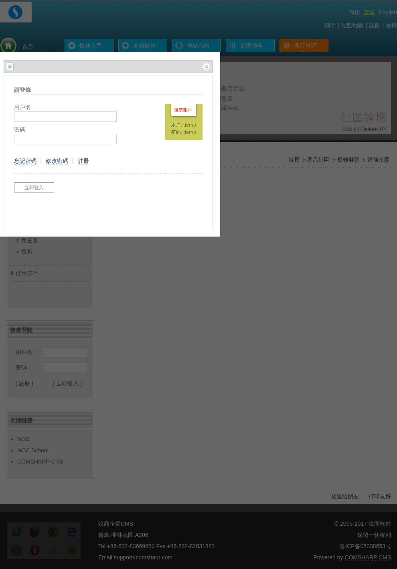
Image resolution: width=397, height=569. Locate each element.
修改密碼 (57, 161)
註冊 (83, 161)
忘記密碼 (25, 161)
